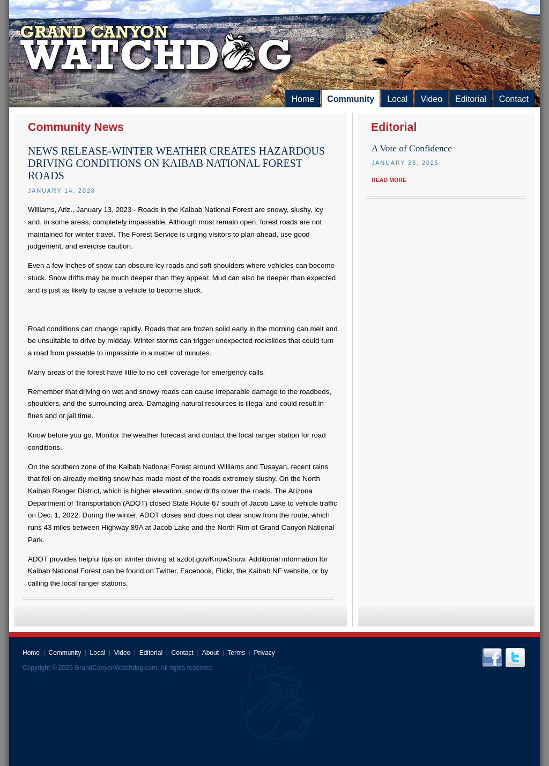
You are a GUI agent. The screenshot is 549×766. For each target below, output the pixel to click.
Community (350, 99)
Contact (514, 99)
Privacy (264, 652)
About (210, 652)
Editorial (470, 99)
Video (431, 99)
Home (302, 99)
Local (397, 99)
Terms (236, 652)
